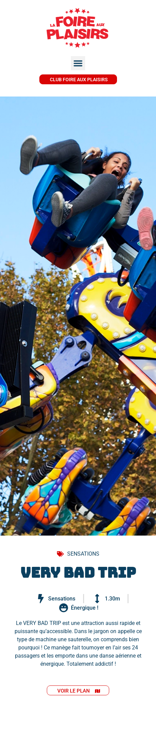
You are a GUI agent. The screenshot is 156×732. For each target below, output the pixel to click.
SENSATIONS (83, 554)
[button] (78, 63)
